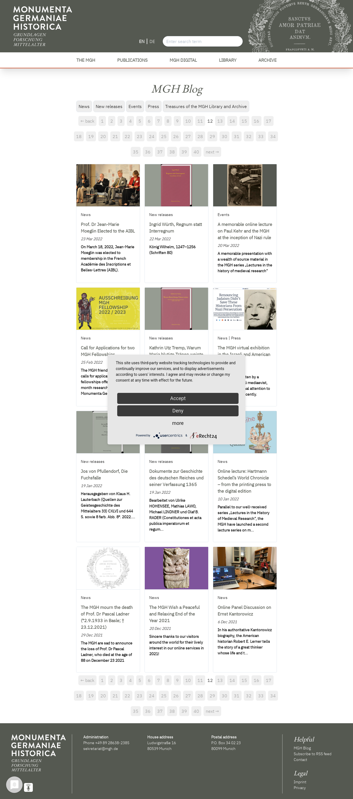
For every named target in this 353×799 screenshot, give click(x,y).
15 (244, 121)
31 (236, 136)
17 (268, 121)
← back (87, 121)
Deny (177, 411)
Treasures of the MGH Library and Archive (206, 106)
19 (91, 136)
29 (212, 136)
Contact (300, 759)
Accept (178, 398)
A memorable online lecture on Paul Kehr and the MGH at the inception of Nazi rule (245, 231)
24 (151, 136)
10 (188, 121)
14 (232, 121)
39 (184, 152)
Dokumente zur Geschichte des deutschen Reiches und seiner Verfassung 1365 (176, 477)
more (178, 423)
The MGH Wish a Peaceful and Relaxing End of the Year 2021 (174, 613)
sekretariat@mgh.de (100, 748)
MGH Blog (302, 748)
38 (172, 152)
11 (200, 121)
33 (261, 136)
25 (164, 136)
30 (224, 136)
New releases (109, 106)
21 (115, 136)
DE (152, 41)
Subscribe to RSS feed (312, 753)
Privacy (300, 787)
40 (196, 152)
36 (148, 152)
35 (135, 152)
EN (142, 41)
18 (79, 136)
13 (220, 121)
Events (135, 106)
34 (273, 136)
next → (212, 152)
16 (256, 121)
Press (153, 106)
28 (200, 136)
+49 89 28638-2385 (112, 742)
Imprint (300, 781)
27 (188, 136)
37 (160, 152)
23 (139, 136)
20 (103, 136)
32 (249, 136)
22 (127, 136)
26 (176, 136)
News (84, 106)
